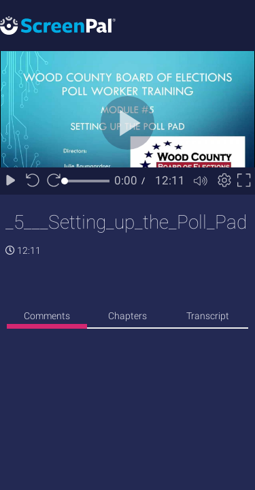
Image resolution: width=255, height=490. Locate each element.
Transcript (207, 315)
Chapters (127, 315)
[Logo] (58, 24)
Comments (47, 315)
